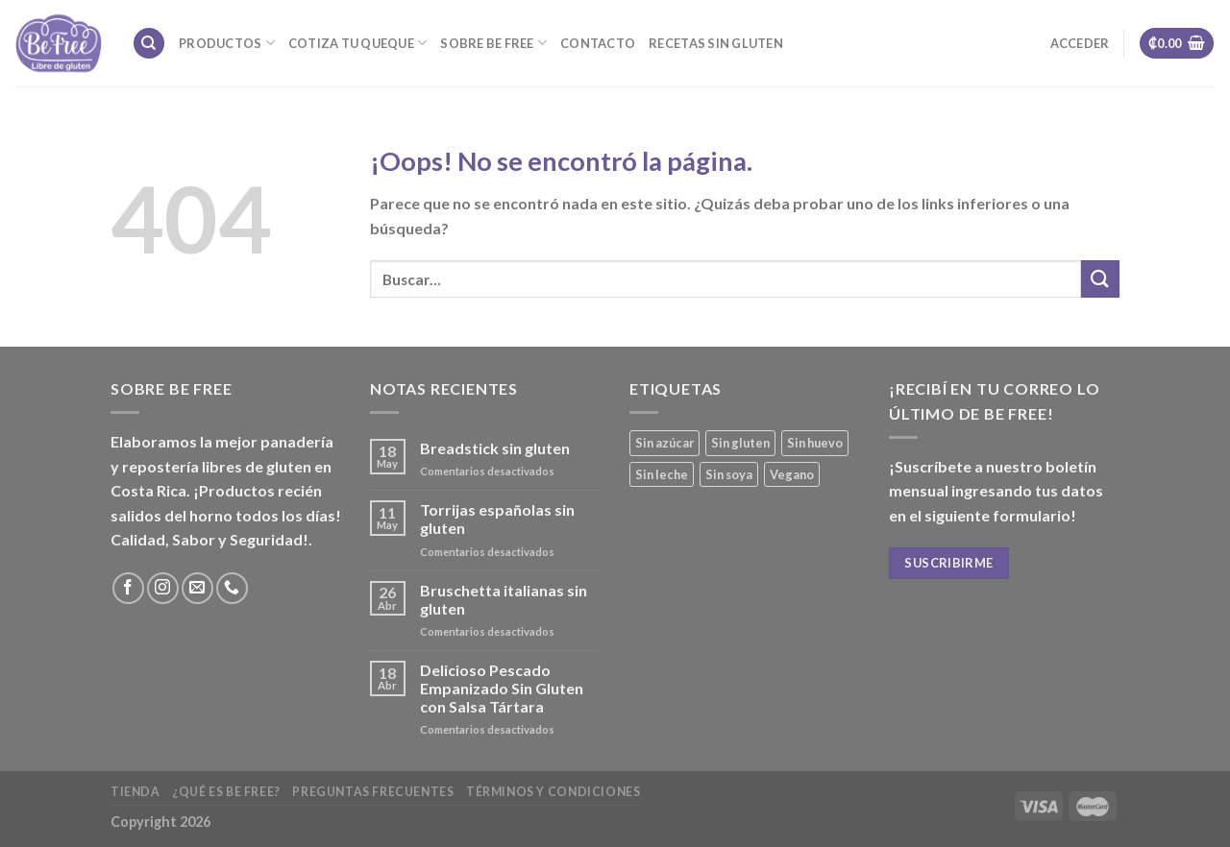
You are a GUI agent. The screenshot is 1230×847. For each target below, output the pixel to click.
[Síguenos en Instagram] (163, 588)
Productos (227, 43)
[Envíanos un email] (197, 588)
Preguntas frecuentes (373, 792)
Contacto (597, 43)
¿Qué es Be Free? (226, 792)
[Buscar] (149, 44)
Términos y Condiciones (553, 792)
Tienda (135, 792)
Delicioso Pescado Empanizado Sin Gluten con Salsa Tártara (501, 688)
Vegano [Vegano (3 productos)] (792, 474)
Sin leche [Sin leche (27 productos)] (661, 474)
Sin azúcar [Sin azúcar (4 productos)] (664, 442)
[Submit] (1100, 279)
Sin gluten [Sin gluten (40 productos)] (740, 442)
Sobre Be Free (493, 43)
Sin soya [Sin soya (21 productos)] (728, 474)
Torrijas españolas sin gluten (497, 518)
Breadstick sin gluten (495, 448)
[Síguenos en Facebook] (128, 588)
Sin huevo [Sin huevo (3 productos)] (815, 442)
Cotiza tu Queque (358, 43)
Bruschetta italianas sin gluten (503, 599)
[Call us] (232, 588)
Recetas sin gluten (716, 43)
